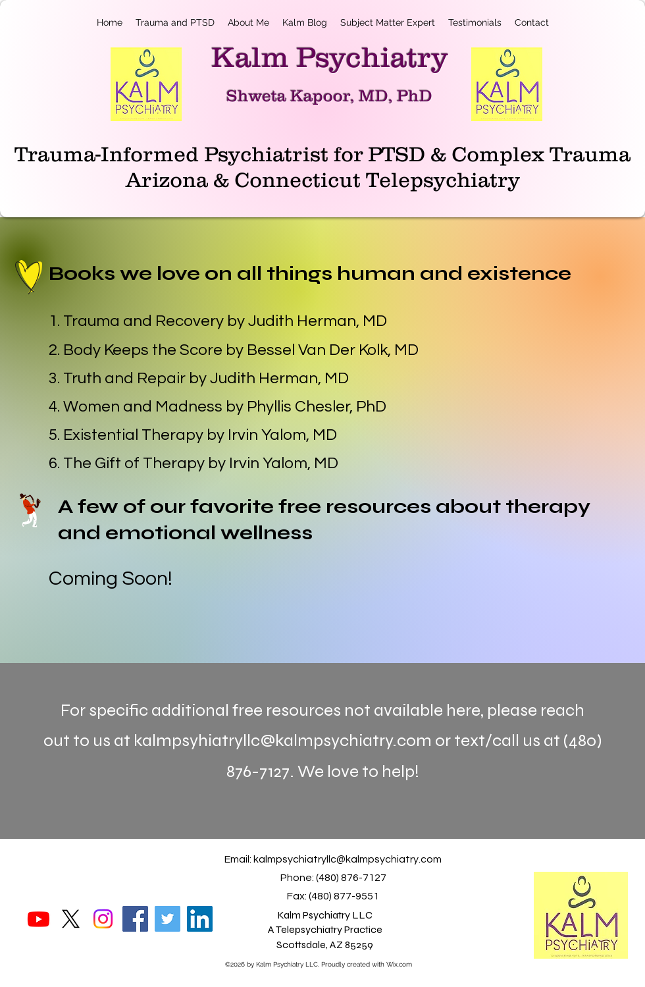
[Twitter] (167, 919)
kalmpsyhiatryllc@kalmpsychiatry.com (283, 740)
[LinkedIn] (200, 919)
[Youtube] (38, 919)
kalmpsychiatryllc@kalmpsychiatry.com (347, 859)
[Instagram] (103, 919)
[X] (71, 919)
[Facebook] (135, 919)
